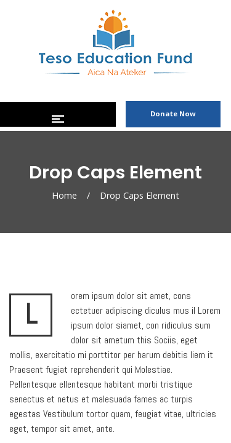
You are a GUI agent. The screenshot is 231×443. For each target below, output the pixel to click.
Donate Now (173, 113)
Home (64, 195)
